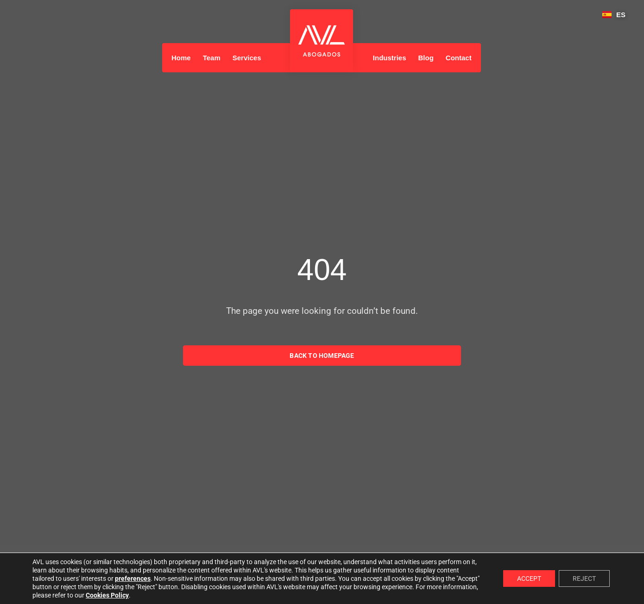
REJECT (584, 578)
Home (181, 58)
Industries (389, 58)
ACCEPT (529, 578)
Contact (459, 58)
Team (212, 58)
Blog (426, 58)
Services (247, 58)
